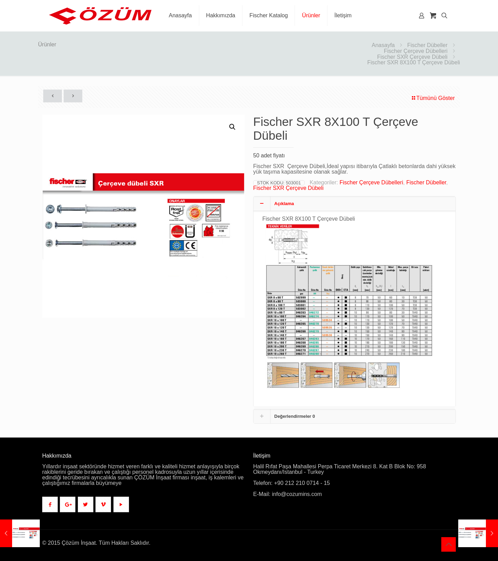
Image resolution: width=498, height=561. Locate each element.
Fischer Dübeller (427, 45)
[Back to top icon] (448, 544)
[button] (233, 127)
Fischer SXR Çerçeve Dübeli (412, 57)
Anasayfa (383, 45)
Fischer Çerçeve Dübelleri (416, 51)
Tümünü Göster (433, 98)
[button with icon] (50, 504)
